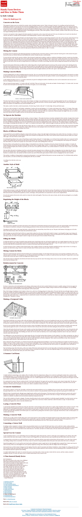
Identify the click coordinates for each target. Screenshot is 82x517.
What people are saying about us (36, 514)
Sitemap (41, 515)
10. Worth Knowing (7, 495)
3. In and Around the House (9, 484)
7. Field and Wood (7, 490)
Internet (28, 515)
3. (3, 485)
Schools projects (34, 515)
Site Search (45, 515)
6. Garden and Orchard (8, 489)
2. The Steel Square (7, 482)
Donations (51, 515)
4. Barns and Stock (7, 486)
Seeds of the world (36, 511)
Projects (24, 515)
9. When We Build (7, 492)
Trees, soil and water (26, 511)
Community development (36, 509)
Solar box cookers (57, 510)
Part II (17, 485)
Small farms (45, 510)
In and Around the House (10, 485)
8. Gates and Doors (7, 491)
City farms (23, 510)
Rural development (47, 509)
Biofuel (50, 510)
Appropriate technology (46, 511)
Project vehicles (56, 511)
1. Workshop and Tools (8, 481)
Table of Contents (13, 501)
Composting (38, 510)
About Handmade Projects (50, 514)
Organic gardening (31, 510)
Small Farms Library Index (15, 504)
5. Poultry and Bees (7, 487)
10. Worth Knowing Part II (9, 496)
